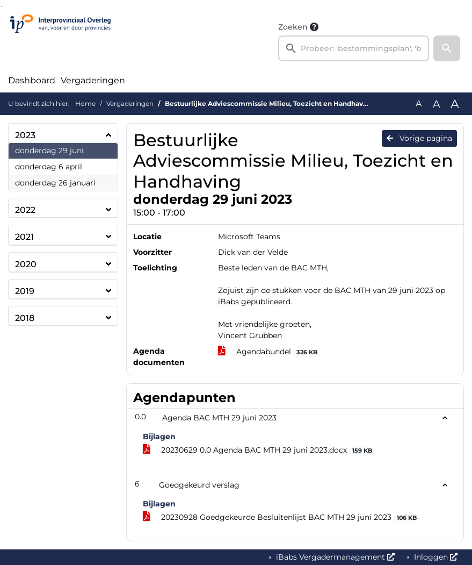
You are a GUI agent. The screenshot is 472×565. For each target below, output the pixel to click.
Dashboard (31, 80)
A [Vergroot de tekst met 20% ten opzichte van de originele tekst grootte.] (436, 103)
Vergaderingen (93, 80)
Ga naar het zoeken (1, 6)
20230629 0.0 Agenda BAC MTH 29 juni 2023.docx (259, 450)
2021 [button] (24, 237)
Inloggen (435, 557)
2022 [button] (25, 210)
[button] (446, 48)
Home (85, 103)
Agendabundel (269, 352)
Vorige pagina (419, 138)
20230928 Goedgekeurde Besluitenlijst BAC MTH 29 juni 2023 (281, 517)
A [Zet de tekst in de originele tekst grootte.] (419, 103)
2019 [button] (24, 291)
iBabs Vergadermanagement (334, 557)
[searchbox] (353, 48)
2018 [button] (24, 318)
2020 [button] (26, 264)
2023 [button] (25, 135)
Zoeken (293, 27)
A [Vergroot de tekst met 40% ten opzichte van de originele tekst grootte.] (455, 103)
